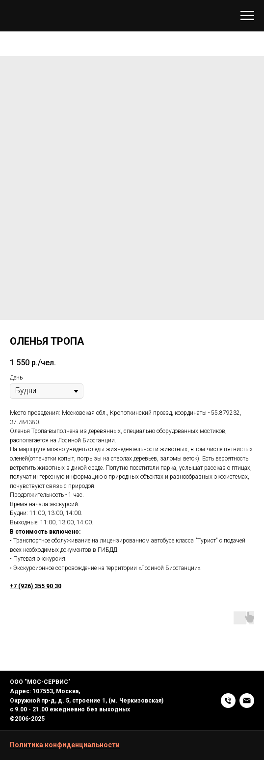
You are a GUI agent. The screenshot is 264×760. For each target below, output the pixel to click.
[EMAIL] (246, 700)
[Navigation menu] (247, 16)
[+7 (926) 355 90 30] (228, 700)
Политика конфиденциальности (65, 745)
